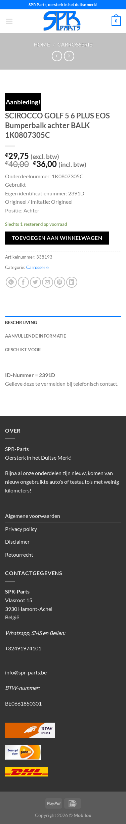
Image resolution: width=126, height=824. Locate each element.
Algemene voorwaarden (32, 516)
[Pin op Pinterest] (59, 282)
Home (42, 44)
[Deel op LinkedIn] (71, 282)
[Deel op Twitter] (35, 282)
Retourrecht (19, 554)
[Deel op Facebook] (23, 282)
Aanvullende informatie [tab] (35, 336)
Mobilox (82, 815)
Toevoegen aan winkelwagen (57, 238)
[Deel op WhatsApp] (11, 282)
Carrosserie (74, 44)
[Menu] (9, 21)
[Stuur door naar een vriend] (47, 282)
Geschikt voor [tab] (23, 349)
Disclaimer (17, 541)
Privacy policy (21, 529)
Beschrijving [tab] (21, 322)
